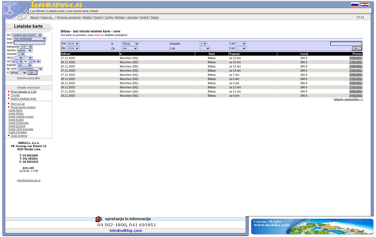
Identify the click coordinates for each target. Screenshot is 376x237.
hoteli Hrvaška (18, 132)
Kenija (98, 17)
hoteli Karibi (16, 119)
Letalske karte (56, 11)
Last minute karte (78, 11)
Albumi (34, 17)
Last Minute (37, 11)
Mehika (119, 17)
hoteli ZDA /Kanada (21, 129)
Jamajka (132, 17)
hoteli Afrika (16, 113)
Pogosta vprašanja (68, 17)
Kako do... (48, 17)
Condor (15, 95)
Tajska (155, 17)
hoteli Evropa (17, 126)
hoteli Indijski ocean (21, 116)
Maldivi (87, 17)
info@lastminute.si (28, 180)
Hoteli (94, 11)
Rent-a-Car (18, 103)
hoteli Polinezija (18, 122)
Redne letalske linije (23, 98)
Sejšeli (144, 17)
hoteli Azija (15, 110)
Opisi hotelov (19, 135)
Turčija (108, 17)
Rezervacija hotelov (23, 107)
